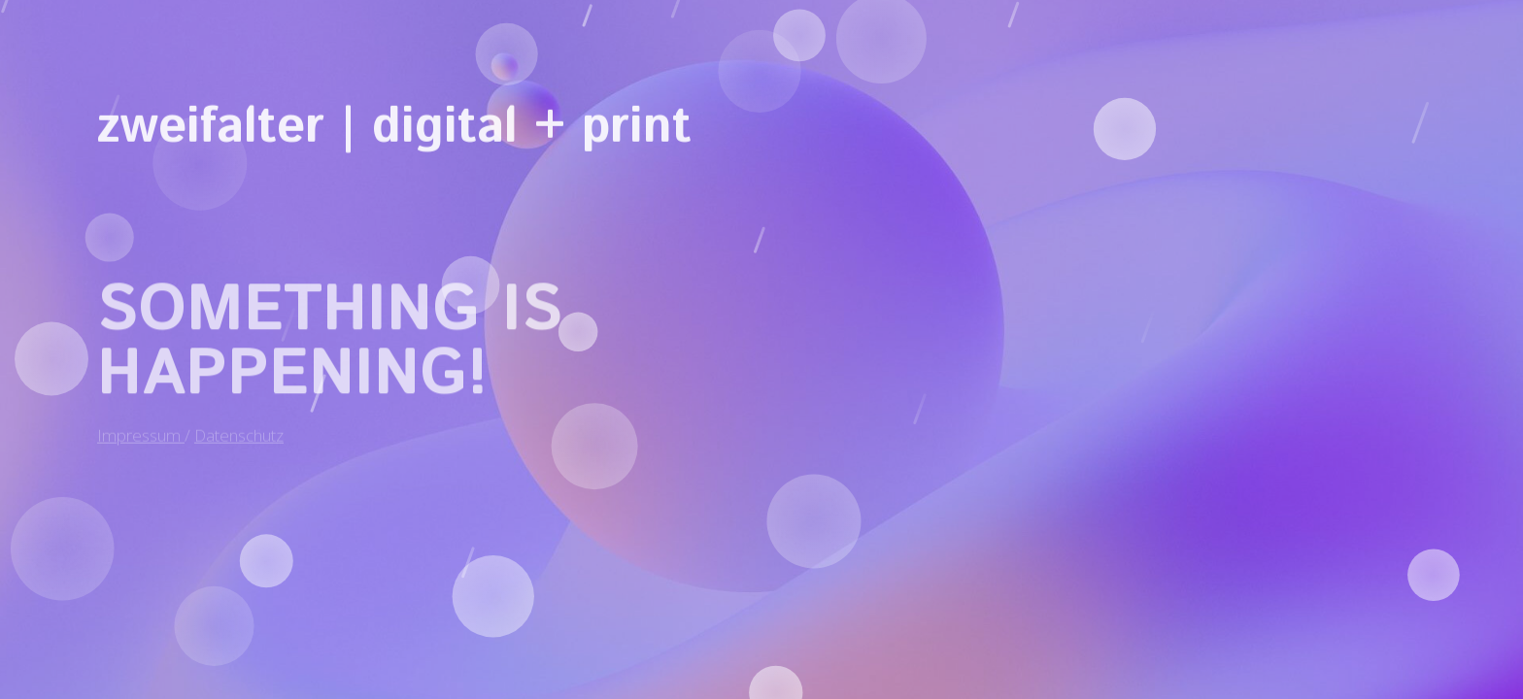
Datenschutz (239, 427)
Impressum (141, 427)
